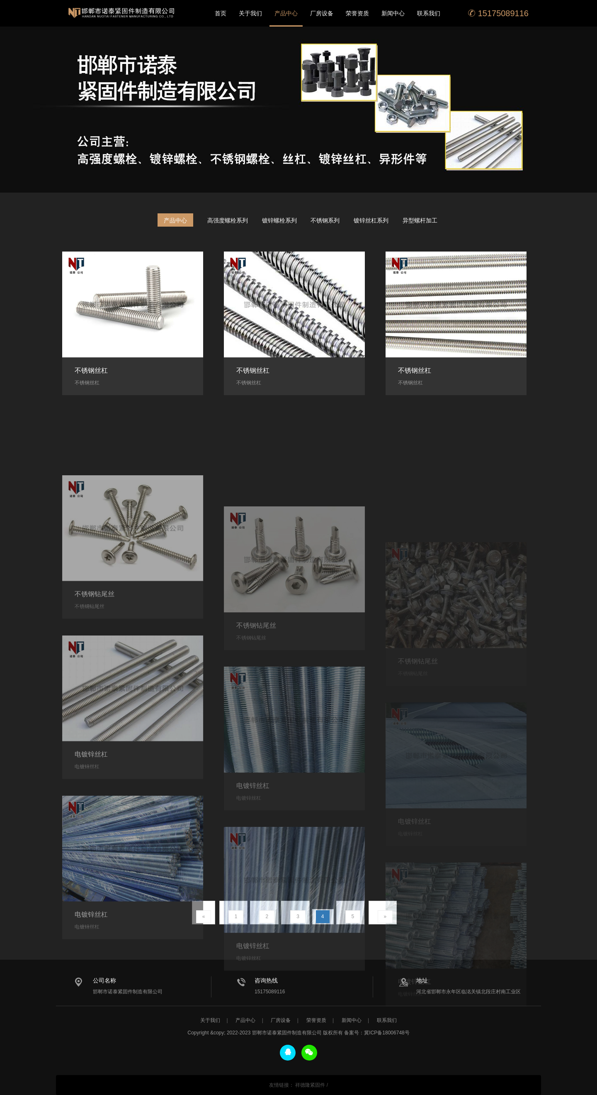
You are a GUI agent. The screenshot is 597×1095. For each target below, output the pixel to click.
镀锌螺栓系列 (279, 220)
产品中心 (286, 13)
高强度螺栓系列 (227, 220)
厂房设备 (321, 13)
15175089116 (498, 13)
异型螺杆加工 (420, 220)
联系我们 (428, 13)
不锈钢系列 (325, 220)
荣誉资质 (357, 13)
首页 (220, 13)
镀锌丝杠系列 (371, 220)
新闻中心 (393, 13)
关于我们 (250, 13)
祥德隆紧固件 (310, 1085)
